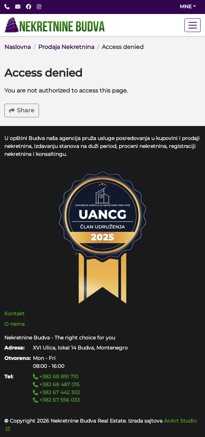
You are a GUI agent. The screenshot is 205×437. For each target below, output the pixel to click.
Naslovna (17, 47)
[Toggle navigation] (192, 25)
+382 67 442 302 (56, 392)
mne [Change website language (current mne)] (186, 6)
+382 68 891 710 (55, 376)
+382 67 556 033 (56, 400)
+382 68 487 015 (56, 384)
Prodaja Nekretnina (66, 47)
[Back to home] (54, 25)
